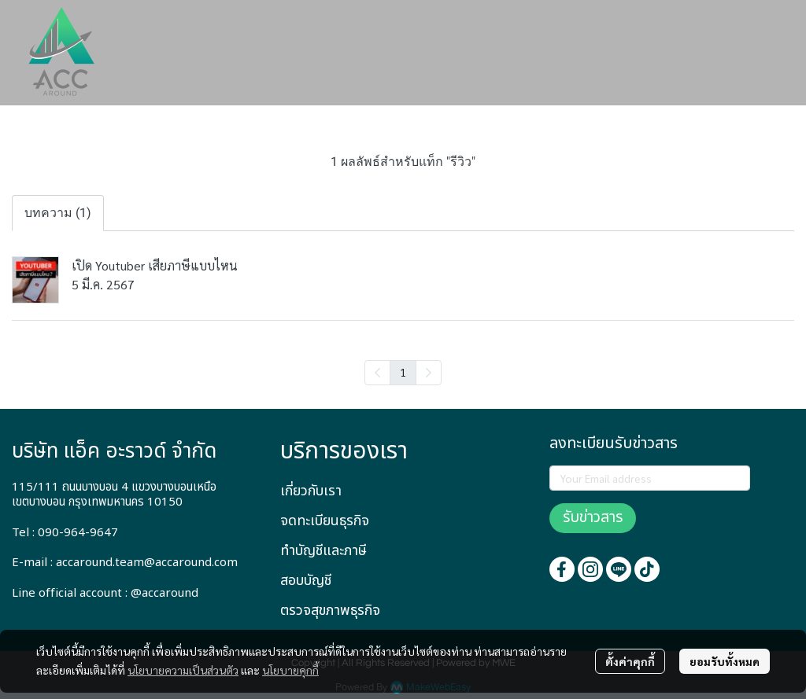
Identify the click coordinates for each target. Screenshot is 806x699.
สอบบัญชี (305, 580)
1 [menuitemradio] (403, 372)
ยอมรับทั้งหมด (725, 661)
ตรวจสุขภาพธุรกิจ (330, 610)
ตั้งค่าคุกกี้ (630, 661)
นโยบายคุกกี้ (290, 670)
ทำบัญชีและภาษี (323, 550)
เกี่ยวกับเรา (311, 491)
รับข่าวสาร (593, 517)
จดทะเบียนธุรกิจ (324, 521)
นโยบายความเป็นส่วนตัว (183, 670)
